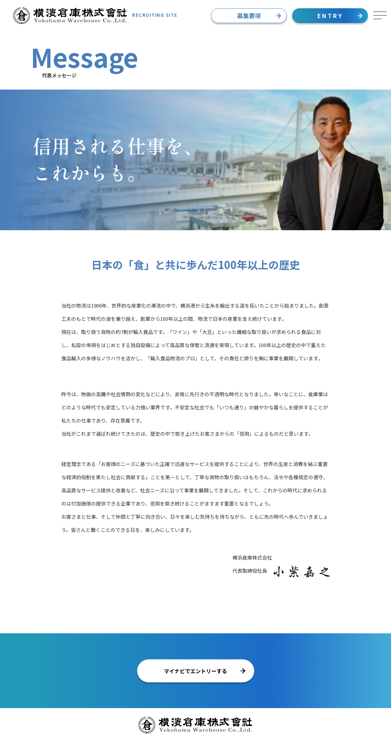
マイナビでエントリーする (204, 671)
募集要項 (259, 15)
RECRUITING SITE (95, 15)
